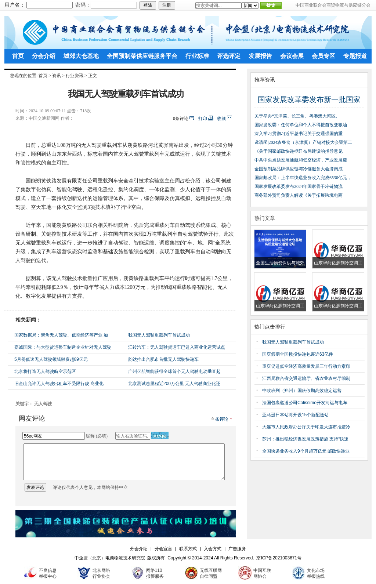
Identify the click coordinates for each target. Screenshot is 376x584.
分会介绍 (43, 56)
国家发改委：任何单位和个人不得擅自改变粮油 (300, 124)
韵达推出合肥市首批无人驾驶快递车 (163, 359)
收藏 (221, 118)
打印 (202, 118)
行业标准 (197, 56)
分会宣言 (163, 548)
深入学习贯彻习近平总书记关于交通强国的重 (298, 133)
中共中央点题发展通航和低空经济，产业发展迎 (300, 160)
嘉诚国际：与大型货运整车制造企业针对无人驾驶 (62, 347)
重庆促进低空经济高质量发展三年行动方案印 (306, 366)
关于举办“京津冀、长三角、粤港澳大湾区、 (297, 116)
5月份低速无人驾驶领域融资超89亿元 (51, 359)
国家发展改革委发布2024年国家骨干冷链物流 (298, 186)
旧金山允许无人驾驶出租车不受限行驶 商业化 (59, 383)
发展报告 (260, 56)
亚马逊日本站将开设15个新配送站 (295, 414)
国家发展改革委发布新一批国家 (309, 99)
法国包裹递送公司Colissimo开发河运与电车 (304, 402)
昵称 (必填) (97, 436)
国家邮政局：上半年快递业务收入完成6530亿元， (302, 177)
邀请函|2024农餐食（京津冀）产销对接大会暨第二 (303, 142)
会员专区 (323, 56)
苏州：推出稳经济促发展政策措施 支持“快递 (305, 439)
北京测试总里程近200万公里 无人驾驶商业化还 (174, 383)
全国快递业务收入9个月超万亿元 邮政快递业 (306, 451)
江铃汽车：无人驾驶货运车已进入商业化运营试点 (176, 347)
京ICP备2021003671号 (278, 558)
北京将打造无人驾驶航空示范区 (45, 371)
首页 (18, 56)
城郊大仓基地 (81, 56)
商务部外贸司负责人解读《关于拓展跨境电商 (298, 195)
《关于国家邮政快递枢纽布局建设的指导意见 (298, 151)
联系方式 (188, 548)
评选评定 (229, 56)
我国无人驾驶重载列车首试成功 (159, 335)
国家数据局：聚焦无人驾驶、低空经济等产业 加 (61, 335)
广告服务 (237, 548)
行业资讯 (74, 75)
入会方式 (212, 548)
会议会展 (292, 56)
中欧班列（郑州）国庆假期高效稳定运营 (301, 390)
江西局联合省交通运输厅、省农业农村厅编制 (306, 378)
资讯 (56, 75)
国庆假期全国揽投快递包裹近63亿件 (297, 354)
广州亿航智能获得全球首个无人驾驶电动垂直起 (174, 371)
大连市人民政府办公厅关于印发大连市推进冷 (306, 426)
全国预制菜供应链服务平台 (142, 56)
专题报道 (355, 56)
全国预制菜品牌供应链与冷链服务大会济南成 (298, 168)
